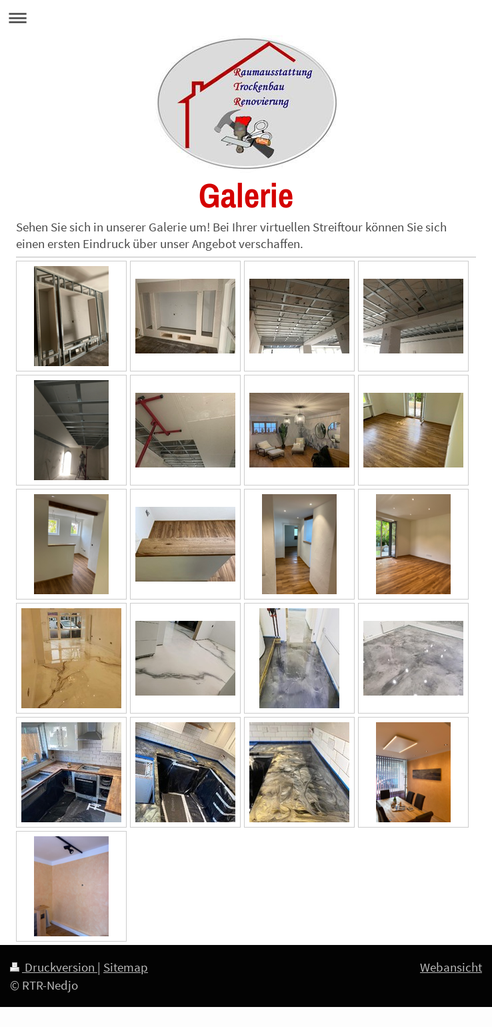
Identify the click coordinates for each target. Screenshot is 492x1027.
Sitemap (125, 967)
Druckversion (53, 967)
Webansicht (451, 967)
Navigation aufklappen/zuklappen (246, 17)
